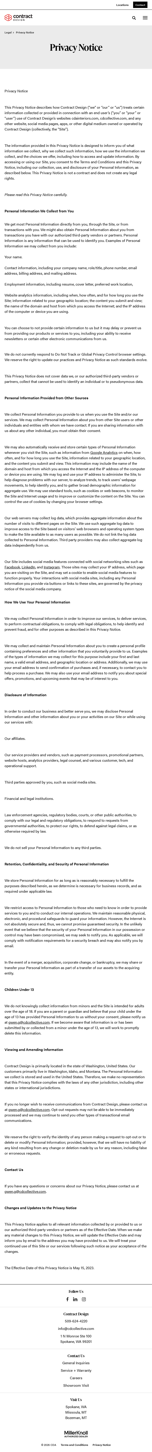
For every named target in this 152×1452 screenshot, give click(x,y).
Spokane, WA (76, 1406)
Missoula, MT (76, 1412)
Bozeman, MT (76, 1417)
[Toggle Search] (134, 18)
